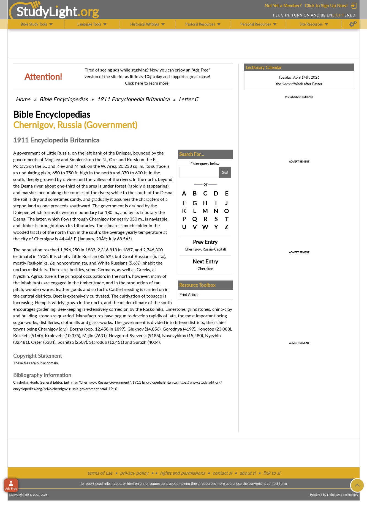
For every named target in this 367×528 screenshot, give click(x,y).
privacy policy (134, 473)
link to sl (271, 473)
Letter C (188, 99)
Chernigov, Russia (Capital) (205, 249)
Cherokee (205, 268)
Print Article (189, 294)
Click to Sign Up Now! (326, 5)
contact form (277, 483)
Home (23, 99)
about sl (247, 473)
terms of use (99, 473)
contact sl (222, 473)
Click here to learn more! (147, 83)
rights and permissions (182, 473)
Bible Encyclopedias (63, 99)
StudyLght (46, 11)
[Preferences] (353, 24)
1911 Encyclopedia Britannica (133, 99)
